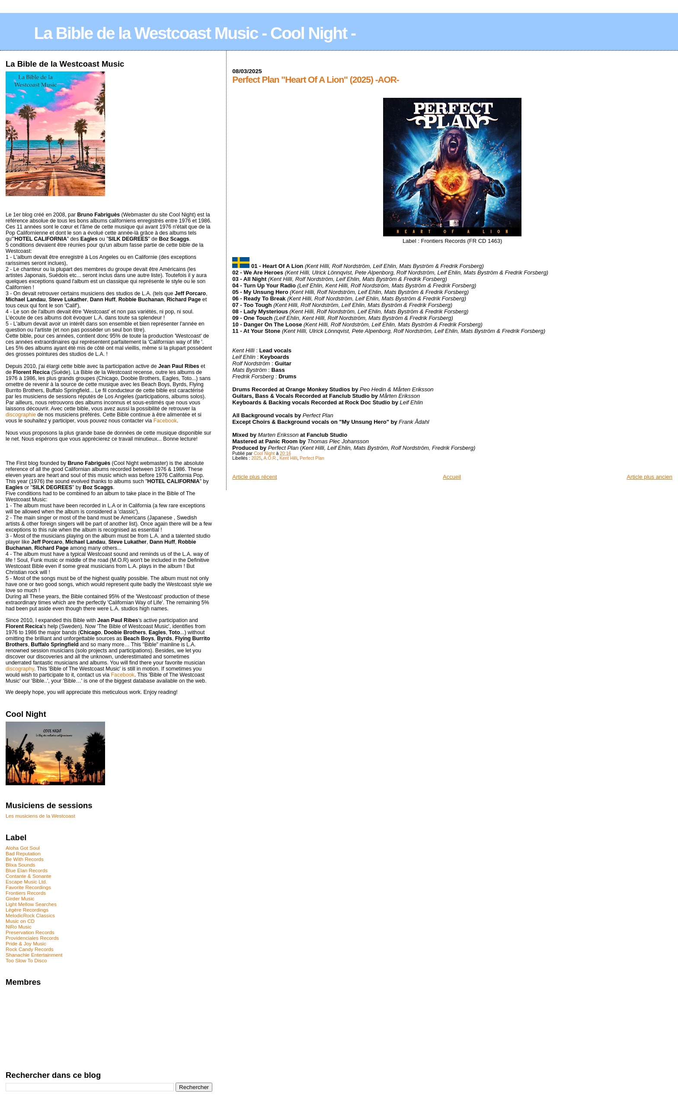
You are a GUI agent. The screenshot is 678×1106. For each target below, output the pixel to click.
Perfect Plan (312, 458)
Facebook (165, 421)
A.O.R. (270, 458)
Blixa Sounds (20, 864)
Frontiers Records (26, 893)
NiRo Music (19, 926)
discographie (21, 415)
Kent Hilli (288, 458)
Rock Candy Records (30, 949)
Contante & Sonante (28, 876)
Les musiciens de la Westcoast (40, 816)
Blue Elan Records (27, 870)
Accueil (452, 477)
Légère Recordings (27, 910)
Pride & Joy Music (26, 943)
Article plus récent (254, 477)
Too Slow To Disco (26, 960)
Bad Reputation (23, 853)
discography (20, 669)
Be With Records (25, 859)
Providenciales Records (32, 938)
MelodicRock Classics (30, 915)
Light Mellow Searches (31, 904)
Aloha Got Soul (23, 848)
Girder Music (20, 898)
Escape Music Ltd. (26, 881)
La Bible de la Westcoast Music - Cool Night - (194, 33)
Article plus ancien (650, 477)
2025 (256, 458)
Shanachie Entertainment (34, 955)
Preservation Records (30, 932)
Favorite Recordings (28, 887)
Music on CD (20, 921)
